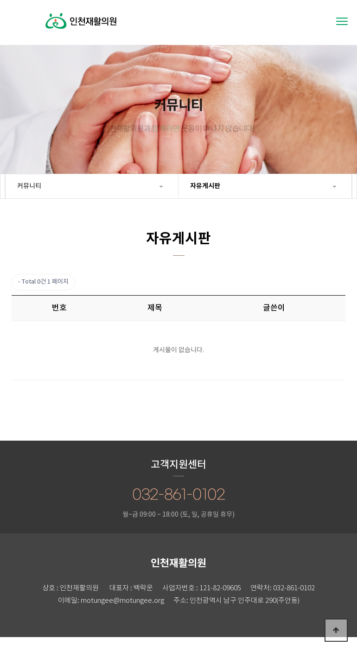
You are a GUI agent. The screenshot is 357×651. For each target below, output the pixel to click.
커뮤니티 (29, 186)
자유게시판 (205, 186)
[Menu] (342, 21)
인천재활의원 (81, 33)
